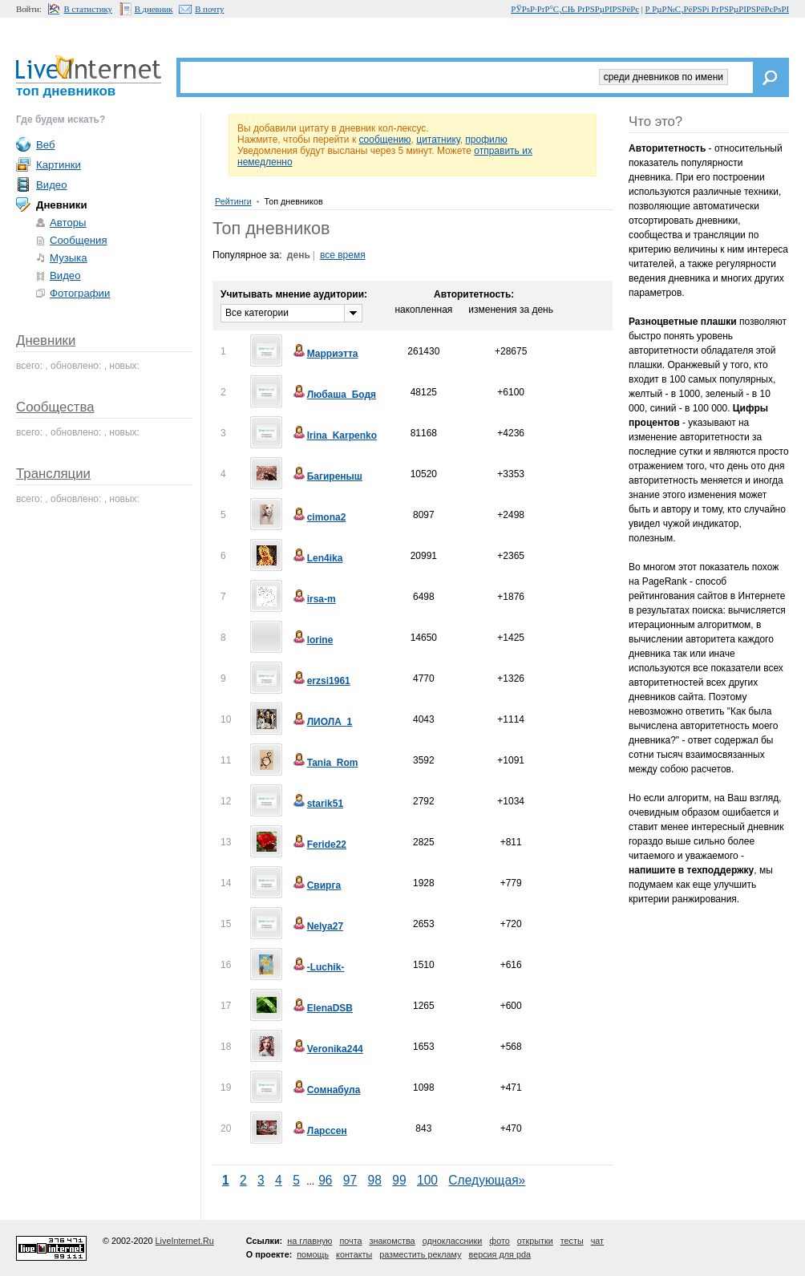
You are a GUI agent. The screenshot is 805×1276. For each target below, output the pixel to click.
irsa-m (313, 599)
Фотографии (80, 293)
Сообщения (78, 240)
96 (325, 1180)
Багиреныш (326, 476)
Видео (51, 185)
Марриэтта (324, 353)
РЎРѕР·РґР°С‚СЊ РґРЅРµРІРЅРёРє (575, 9)
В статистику (88, 9)
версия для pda (500, 1254)
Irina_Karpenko (334, 435)
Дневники (45, 340)
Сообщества (55, 407)
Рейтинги (233, 201)
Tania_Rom (324, 762)
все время (343, 255)
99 (399, 1180)
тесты (572, 1241)
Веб (45, 145)
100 (427, 1180)
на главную (309, 1241)
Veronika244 (327, 1049)
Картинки (58, 165)
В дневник (154, 9)
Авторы (68, 223)
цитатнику (437, 139)
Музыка (68, 258)
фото (499, 1241)
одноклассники (453, 1241)
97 (350, 1180)
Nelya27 (317, 926)
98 (375, 1180)
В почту (209, 9)
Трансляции (53, 473)
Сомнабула (326, 1090)
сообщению (384, 139)
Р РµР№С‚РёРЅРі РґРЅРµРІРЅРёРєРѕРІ (717, 9)
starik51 (317, 803)
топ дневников (65, 91)
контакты (354, 1254)
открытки (535, 1241)
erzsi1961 (320, 681)
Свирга (316, 885)
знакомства (392, 1241)
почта (350, 1241)
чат (597, 1241)
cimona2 (318, 517)
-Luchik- (318, 967)
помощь (313, 1254)
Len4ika (317, 558)
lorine (312, 640)
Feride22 (318, 844)
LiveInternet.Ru (185, 1241)
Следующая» (486, 1180)
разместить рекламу (420, 1254)
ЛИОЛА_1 (322, 721)
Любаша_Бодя (333, 394)
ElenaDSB (322, 1008)
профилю (486, 139)
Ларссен (319, 1130)
